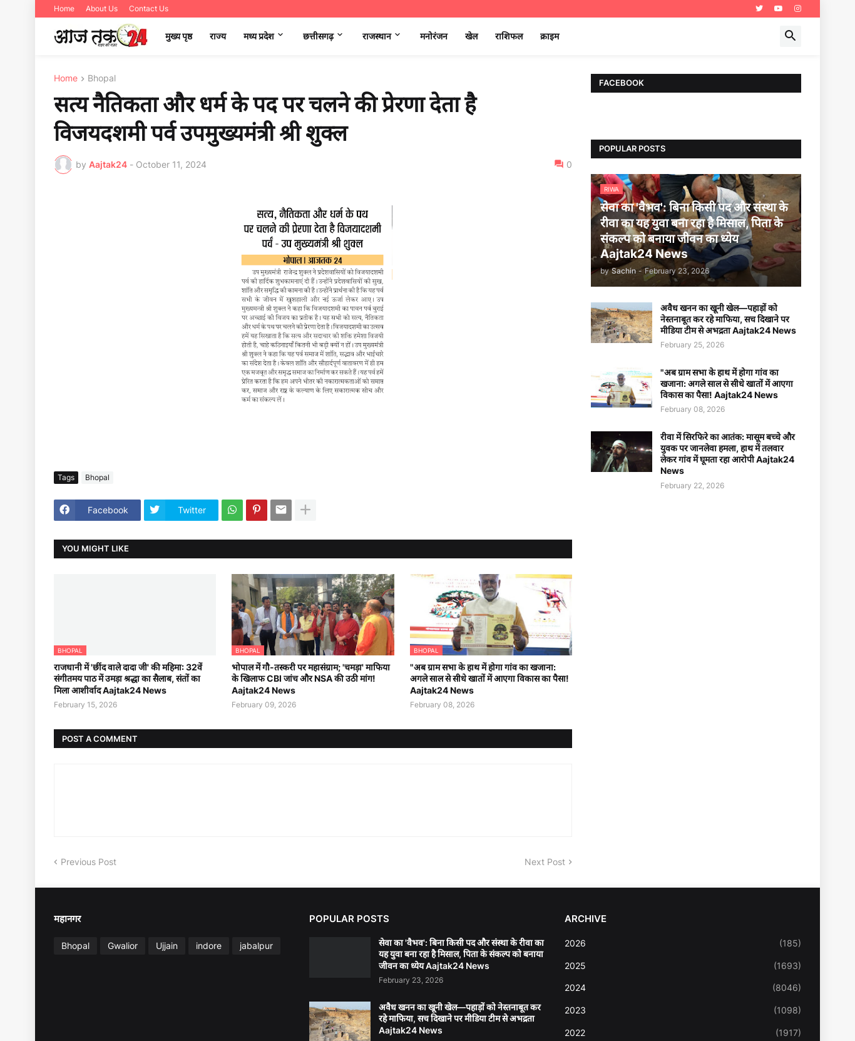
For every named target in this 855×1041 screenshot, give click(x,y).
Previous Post (88, 861)
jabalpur (256, 945)
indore (209, 945)
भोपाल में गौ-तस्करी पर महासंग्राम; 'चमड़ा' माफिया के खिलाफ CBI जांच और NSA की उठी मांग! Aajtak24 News (311, 678)
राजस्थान (376, 36)
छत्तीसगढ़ (318, 36)
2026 (683, 943)
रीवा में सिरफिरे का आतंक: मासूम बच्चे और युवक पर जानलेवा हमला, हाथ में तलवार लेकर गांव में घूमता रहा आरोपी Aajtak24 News (727, 453)
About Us (102, 8)
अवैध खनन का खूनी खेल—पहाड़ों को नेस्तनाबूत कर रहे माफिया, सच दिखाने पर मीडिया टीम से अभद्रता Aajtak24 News (728, 319)
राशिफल (509, 36)
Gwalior (123, 945)
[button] (790, 36)
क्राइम (549, 36)
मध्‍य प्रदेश (258, 36)
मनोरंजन (434, 36)
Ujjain (167, 945)
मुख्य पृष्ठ (178, 36)
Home (64, 8)
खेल (471, 36)
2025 (683, 966)
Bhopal (102, 78)
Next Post (545, 861)
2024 (683, 988)
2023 (683, 1010)
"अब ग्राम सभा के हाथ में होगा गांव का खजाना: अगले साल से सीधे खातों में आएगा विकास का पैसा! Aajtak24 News (489, 678)
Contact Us (148, 8)
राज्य (218, 36)
